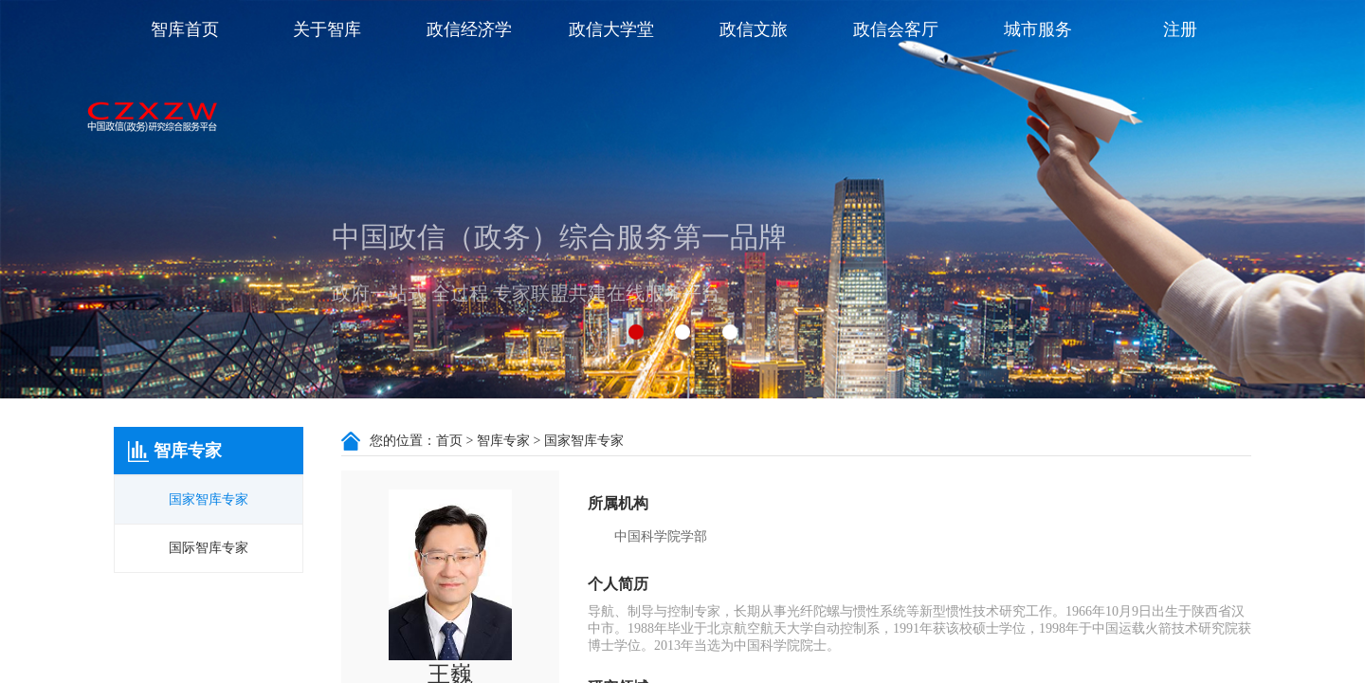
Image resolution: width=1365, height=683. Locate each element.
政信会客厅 (895, 29)
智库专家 (503, 441)
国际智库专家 (208, 548)
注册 (1180, 29)
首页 (449, 441)
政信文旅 (753, 29)
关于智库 (327, 29)
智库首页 (185, 29)
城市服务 (1038, 29)
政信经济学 (469, 29)
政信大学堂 (611, 29)
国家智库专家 (208, 499)
